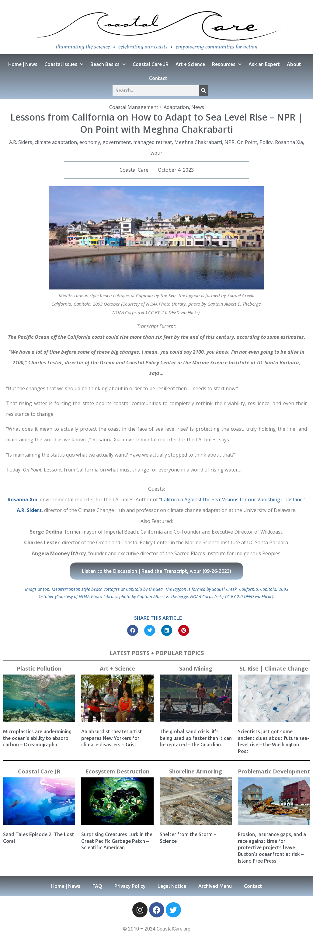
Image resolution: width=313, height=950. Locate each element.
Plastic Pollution (39, 668)
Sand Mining (195, 668)
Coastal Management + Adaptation (149, 107)
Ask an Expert (264, 64)
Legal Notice (172, 886)
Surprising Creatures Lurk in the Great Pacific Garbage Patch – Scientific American (116, 841)
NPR (229, 142)
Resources (227, 64)
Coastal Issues (63, 64)
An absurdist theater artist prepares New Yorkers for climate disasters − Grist (111, 738)
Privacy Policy (129, 886)
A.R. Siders (20, 142)
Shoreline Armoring (195, 771)
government (117, 142)
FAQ (97, 886)
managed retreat (152, 142)
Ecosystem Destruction (117, 771)
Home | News (22, 64)
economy (89, 142)
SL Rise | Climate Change (273, 668)
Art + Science (190, 64)
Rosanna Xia (289, 142)
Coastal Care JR (151, 64)
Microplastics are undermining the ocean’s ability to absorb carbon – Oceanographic (37, 738)
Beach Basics (108, 64)
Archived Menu (215, 886)
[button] (132, 630)
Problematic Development (274, 771)
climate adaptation (56, 142)
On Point (247, 142)
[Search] (203, 90)
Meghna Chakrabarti (198, 142)
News (197, 107)
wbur (156, 152)
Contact (158, 78)
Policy (266, 142)
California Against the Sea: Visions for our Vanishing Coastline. (232, 499)
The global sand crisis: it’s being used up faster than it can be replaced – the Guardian (196, 738)
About (294, 64)
